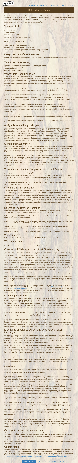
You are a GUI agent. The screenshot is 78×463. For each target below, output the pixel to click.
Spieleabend (40, 5)
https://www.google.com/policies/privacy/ (55, 455)
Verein (58, 5)
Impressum (40, 461)
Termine (64, 5)
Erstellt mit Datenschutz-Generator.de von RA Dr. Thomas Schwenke (50, 456)
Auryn (47, 5)
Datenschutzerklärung (29, 461)
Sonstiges (71, 5)
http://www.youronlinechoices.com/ (20, 288)
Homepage (32, 5)
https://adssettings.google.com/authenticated (19, 456)
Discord (61, 461)
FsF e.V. (9, 3)
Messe (53, 5)
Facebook (47, 461)
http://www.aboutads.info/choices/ (60, 287)
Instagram (55, 461)
